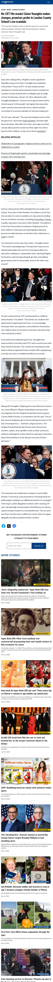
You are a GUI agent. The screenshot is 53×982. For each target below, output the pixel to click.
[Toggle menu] (49, 2)
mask (3, 237)
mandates (41, 131)
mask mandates (29, 120)
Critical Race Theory (42, 219)
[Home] (7, 2)
